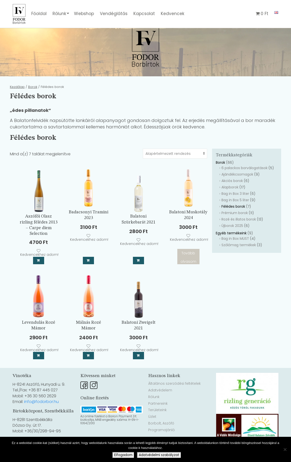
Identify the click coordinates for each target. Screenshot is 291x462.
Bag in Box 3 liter (235, 207)
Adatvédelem (160, 403)
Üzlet (152, 430)
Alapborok (229, 200)
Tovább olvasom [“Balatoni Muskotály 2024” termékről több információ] (188, 271)
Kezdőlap (17, 100)
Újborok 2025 (232, 239)
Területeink (157, 423)
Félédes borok (233, 220)
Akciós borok (232, 194)
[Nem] (284, 449)
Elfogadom (123, 455)
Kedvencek (172, 14)
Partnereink (158, 417)
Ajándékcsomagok (237, 187)
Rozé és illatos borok (238, 232)
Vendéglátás (113, 14)
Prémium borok (234, 226)
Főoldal (39, 14)
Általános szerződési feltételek (174, 397)
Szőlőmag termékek (238, 258)
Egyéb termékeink (231, 246)
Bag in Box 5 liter (235, 213)
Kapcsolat (144, 14)
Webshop (84, 14)
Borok (32, 100)
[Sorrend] (175, 167)
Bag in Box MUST (235, 252)
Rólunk (59, 14)
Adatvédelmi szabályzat (159, 455)
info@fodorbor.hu (41, 415)
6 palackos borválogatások (244, 181)
